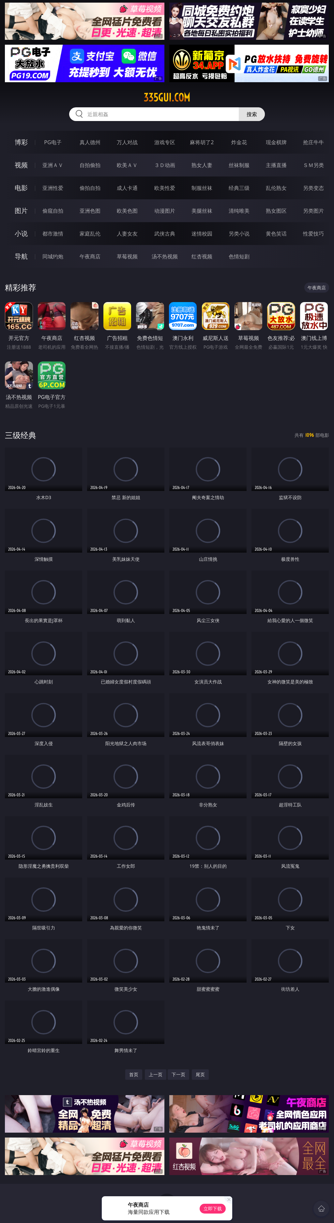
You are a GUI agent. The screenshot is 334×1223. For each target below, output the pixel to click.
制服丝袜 (201, 187)
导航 (21, 256)
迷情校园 (201, 233)
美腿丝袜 (201, 210)
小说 (21, 233)
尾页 (200, 1074)
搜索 (252, 114)
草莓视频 (127, 256)
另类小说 (239, 233)
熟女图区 (276, 210)
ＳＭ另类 (313, 165)
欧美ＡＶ (127, 165)
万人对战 (127, 142)
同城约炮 (52, 256)
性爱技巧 (313, 233)
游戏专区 (164, 142)
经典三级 (239, 187)
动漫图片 (164, 210)
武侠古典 (164, 233)
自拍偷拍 (90, 165)
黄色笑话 (276, 233)
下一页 (178, 1074)
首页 (133, 1074)
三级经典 (20, 435)
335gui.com (167, 97)
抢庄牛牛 (313, 142)
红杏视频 (201, 256)
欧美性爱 (164, 187)
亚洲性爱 (52, 187)
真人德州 (90, 142)
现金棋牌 (276, 142)
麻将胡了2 (202, 142)
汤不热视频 (165, 256)
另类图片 (313, 210)
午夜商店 (90, 256)
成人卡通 (127, 187)
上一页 (155, 1074)
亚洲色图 (90, 210)
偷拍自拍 (90, 187)
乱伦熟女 (276, 187)
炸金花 (239, 142)
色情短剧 (239, 256)
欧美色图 (127, 210)
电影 (21, 187)
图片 (21, 210)
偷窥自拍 (52, 210)
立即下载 (213, 1208)
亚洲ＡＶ (52, 165)
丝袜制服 (239, 165)
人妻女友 (127, 233)
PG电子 (52, 142)
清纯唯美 (239, 210)
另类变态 (313, 187)
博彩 (21, 142)
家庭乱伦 (90, 233)
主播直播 (276, 165)
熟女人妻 (201, 165)
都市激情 (52, 233)
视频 (21, 165)
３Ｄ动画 (164, 165)
